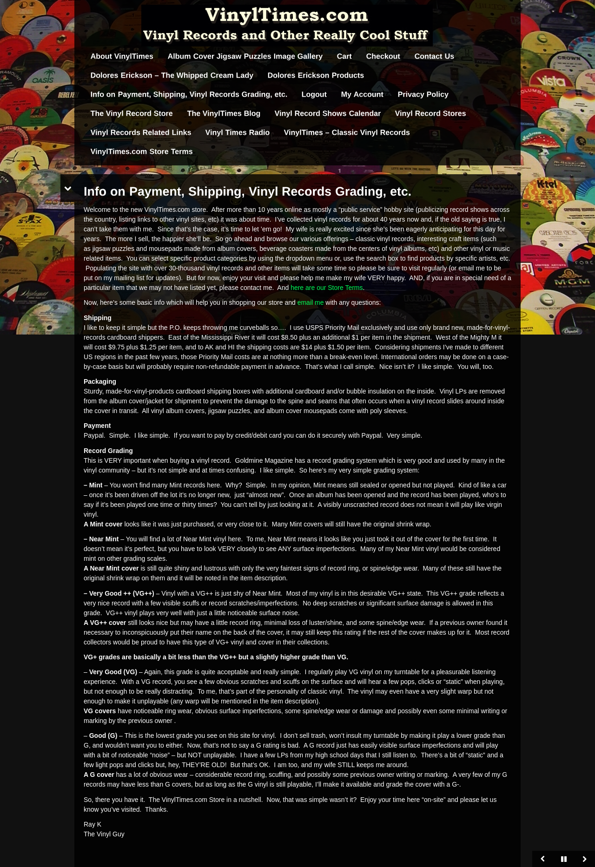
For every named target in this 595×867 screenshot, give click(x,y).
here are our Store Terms (327, 287)
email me (312, 302)
